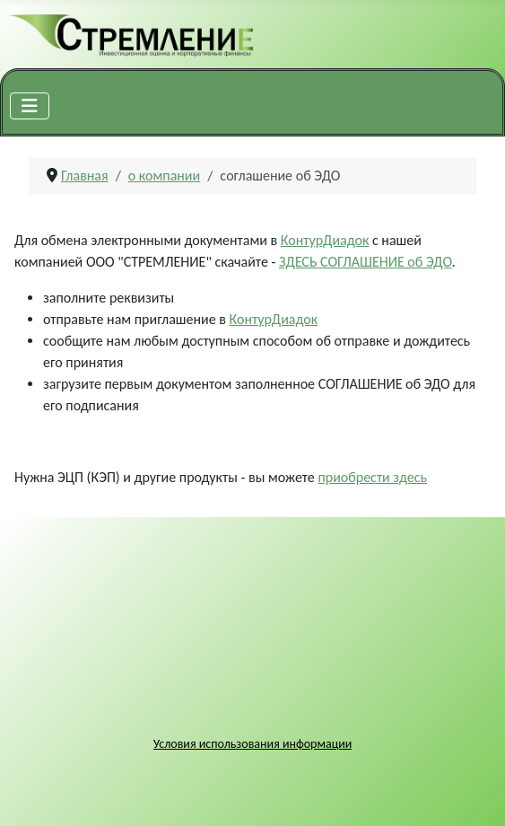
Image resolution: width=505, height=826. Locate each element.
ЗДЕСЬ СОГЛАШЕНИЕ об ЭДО (365, 261)
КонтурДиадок (325, 240)
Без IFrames (252, 643)
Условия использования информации (253, 743)
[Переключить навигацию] (29, 105)
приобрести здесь (372, 477)
